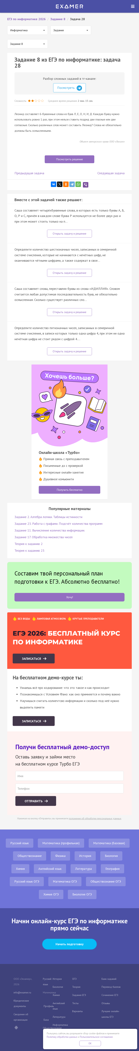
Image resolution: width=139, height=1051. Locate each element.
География (112, 869)
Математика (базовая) (109, 843)
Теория (76, 986)
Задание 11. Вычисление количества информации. (49, 530)
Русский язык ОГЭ (26, 881)
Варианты (77, 1011)
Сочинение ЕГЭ (110, 995)
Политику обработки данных (62, 1036)
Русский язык (19, 843)
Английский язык (50, 869)
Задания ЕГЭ (79, 995)
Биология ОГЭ (82, 894)
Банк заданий (109, 978)
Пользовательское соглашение (96, 1036)
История (85, 856)
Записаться (32, 659)
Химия (20, 869)
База (46, 1019)
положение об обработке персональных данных (95, 818)
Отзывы (106, 1003)
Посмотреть (69, 88)
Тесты (75, 1003)
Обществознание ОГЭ (105, 881)
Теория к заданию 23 (29, 550)
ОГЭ (74, 978)
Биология (111, 856)
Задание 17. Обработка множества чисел (43, 537)
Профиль (49, 1006)
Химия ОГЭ (51, 894)
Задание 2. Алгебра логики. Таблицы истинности (48, 517)
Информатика (60, 1024)
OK (90, 1043)
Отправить (34, 801)
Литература (83, 869)
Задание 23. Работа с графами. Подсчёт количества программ (58, 524)
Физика (60, 856)
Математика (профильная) (61, 843)
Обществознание (30, 856)
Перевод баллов (111, 986)
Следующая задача (111, 173)
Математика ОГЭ (65, 881)
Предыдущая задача (29, 173)
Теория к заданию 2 (28, 544)
